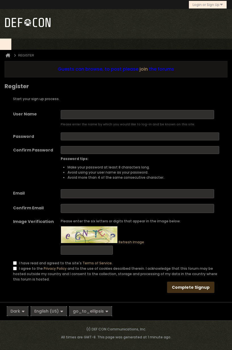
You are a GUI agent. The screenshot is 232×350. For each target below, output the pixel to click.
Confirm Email (28, 208)
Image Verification (33, 221)
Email (19, 193)
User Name (25, 114)
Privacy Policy (55, 268)
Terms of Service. (98, 262)
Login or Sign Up (208, 4)
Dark (17, 311)
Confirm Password (33, 150)
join (144, 69)
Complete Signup (191, 287)
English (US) (48, 311)
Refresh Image (131, 242)
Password (23, 136)
